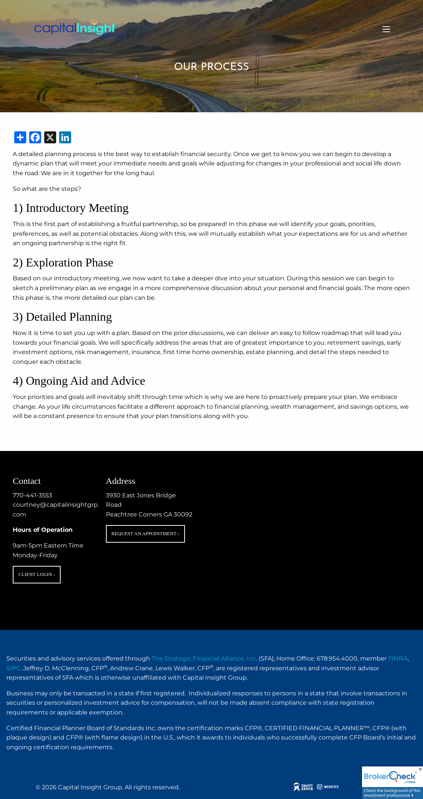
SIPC (13, 668)
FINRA (398, 658)
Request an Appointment (145, 533)
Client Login (36, 574)
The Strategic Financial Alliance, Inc (204, 658)
